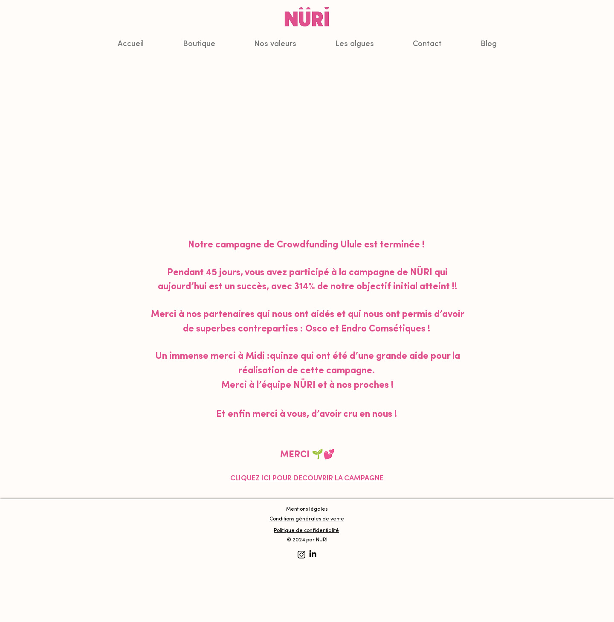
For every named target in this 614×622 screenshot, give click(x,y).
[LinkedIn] (313, 553)
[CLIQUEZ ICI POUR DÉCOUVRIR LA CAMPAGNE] (306, 479)
